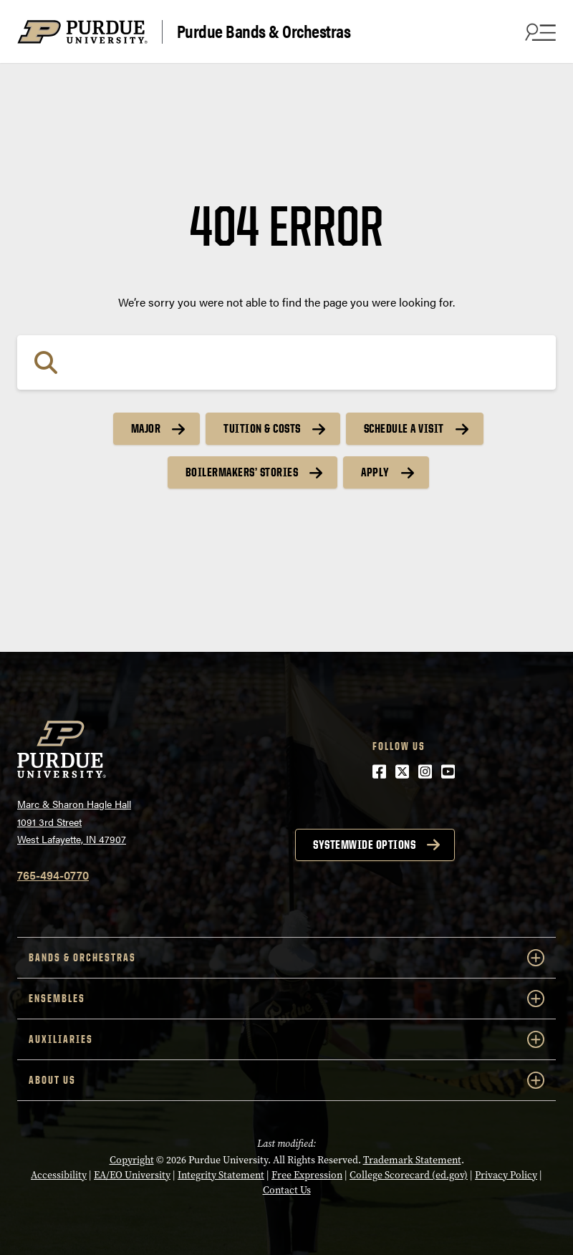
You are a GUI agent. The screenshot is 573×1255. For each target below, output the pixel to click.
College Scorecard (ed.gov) (409, 1175)
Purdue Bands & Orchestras (264, 31)
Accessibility (59, 1175)
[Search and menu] (538, 31)
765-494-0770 (53, 875)
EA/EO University (132, 1175)
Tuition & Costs (262, 428)
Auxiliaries (286, 1039)
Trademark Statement (412, 1160)
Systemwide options (364, 844)
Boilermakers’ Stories (242, 472)
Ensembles (286, 998)
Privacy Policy (506, 1175)
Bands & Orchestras (286, 957)
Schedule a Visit (404, 428)
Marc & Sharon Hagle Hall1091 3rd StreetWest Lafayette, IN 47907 (74, 821)
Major (146, 428)
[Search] (286, 362)
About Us (286, 1080)
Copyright (132, 1160)
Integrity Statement (221, 1175)
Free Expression (306, 1175)
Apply (375, 472)
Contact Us (287, 1190)
